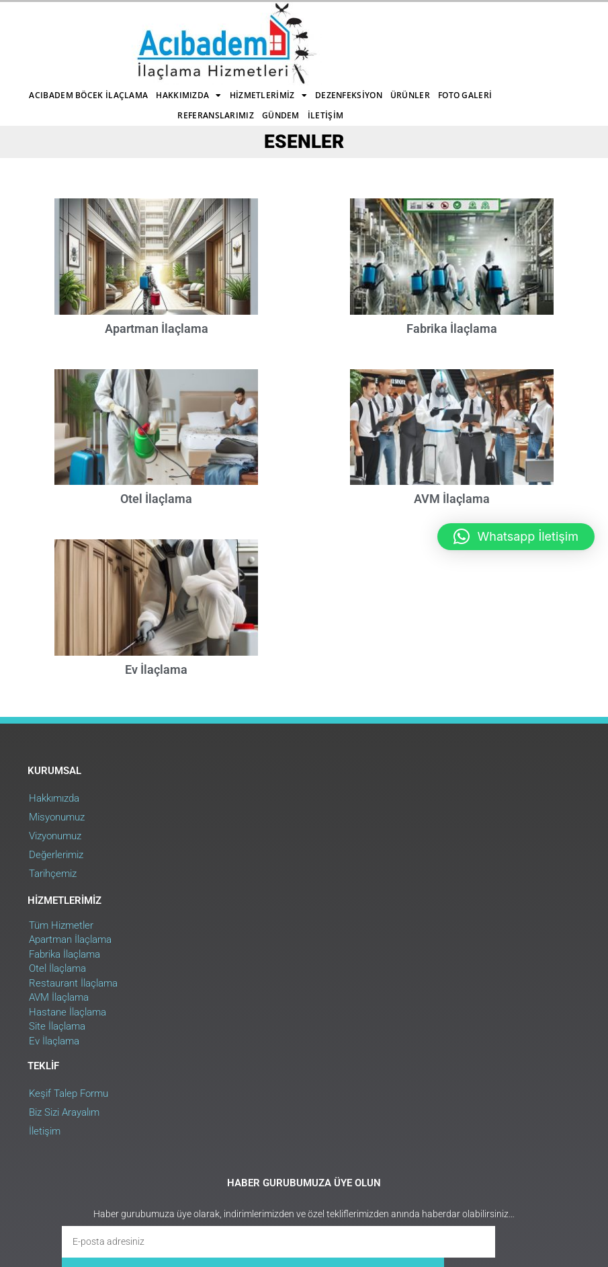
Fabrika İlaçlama (454, 321)
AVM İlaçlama (245, 933)
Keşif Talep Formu (442, 863)
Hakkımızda (277, 23)
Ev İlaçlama (153, 729)
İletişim (257, 63)
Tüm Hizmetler (248, 860)
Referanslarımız (327, 43)
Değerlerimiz (55, 919)
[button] (516, 536)
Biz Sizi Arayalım (438, 882)
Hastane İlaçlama (254, 947)
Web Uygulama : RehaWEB (533, 1181)
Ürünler (198, 43)
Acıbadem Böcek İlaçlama (177, 23)
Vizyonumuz (54, 900)
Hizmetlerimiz (357, 23)
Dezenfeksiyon (137, 43)
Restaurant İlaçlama (260, 918)
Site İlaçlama (244, 962)
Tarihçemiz (52, 938)
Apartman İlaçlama (154, 321)
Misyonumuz (56, 882)
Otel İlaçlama (153, 526)
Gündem (391, 43)
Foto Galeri (253, 43)
